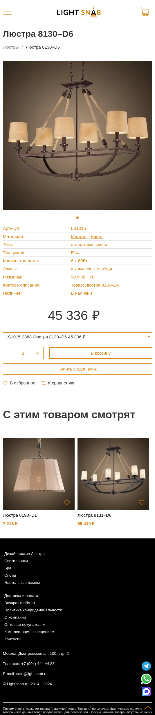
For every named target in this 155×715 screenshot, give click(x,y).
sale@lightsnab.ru (32, 674)
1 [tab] (77, 217)
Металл (78, 236)
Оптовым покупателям (24, 624)
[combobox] (77, 336)
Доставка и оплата (21, 595)
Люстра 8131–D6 (94, 515)
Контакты (12, 639)
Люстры (11, 47)
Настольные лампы (22, 582)
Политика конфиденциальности (33, 610)
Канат (97, 236)
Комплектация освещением (29, 632)
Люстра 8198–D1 (20, 515)
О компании (15, 617)
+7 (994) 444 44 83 (38, 663)
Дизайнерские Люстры (24, 553)
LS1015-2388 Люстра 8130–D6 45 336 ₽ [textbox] (45, 336)
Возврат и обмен (19, 603)
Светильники (16, 561)
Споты (10, 575)
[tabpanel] (77, 135)
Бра (7, 568)
